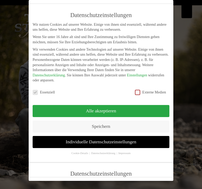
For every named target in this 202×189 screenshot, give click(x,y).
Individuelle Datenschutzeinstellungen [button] (101, 141)
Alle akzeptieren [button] (101, 110)
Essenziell (44, 92)
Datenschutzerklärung (49, 75)
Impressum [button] (124, 153)
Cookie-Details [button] (80, 153)
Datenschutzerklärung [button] (103, 153)
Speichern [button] (101, 126)
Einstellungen (137, 75)
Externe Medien (150, 92)
